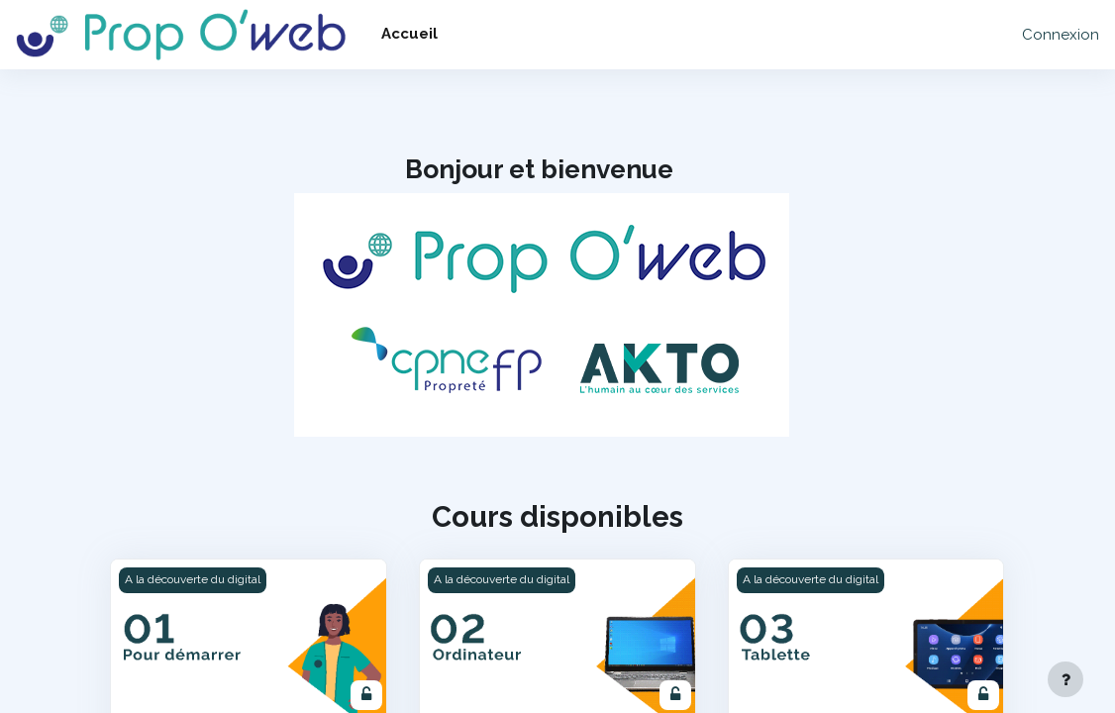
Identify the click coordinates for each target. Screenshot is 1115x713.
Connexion (1060, 35)
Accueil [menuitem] (409, 34)
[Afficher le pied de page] (1065, 679)
